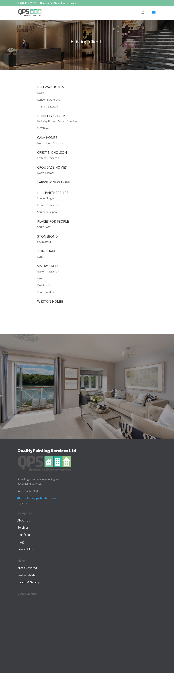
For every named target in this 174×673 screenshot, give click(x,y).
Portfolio (23, 535)
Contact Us (25, 549)
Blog (20, 542)
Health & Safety (28, 582)
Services (22, 527)
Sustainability (26, 575)
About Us (23, 520)
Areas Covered (27, 568)
